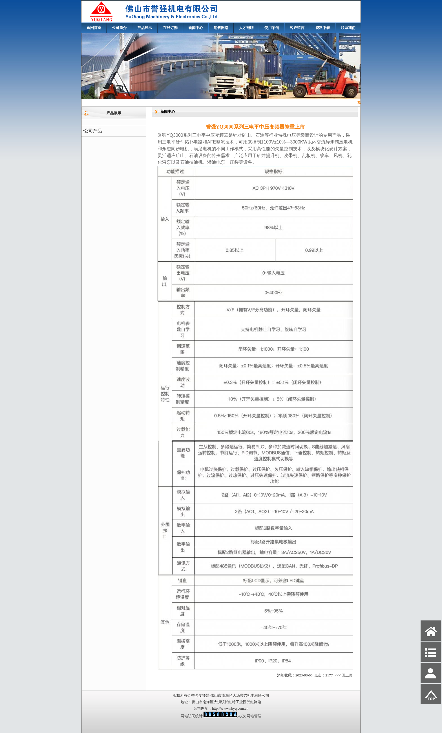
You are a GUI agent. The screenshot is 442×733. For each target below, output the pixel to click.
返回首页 (94, 28)
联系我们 (348, 28)
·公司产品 (92, 130)
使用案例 (271, 28)
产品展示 (144, 28)
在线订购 (170, 28)
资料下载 (322, 28)
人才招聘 (246, 28)
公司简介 (119, 28)
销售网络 (221, 28)
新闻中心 (195, 28)
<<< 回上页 (344, 675)
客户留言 (297, 28)
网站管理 (254, 716)
